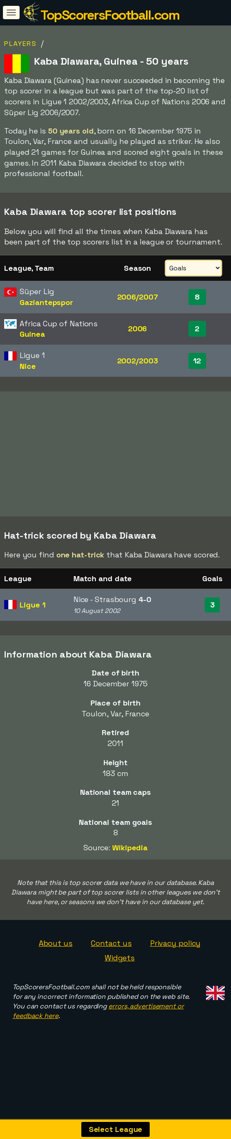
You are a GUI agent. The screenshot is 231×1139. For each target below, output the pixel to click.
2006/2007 (137, 297)
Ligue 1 (32, 607)
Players (20, 43)
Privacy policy (175, 945)
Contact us (111, 945)
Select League (116, 1129)
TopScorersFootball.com (109, 15)
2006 (137, 328)
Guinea (32, 334)
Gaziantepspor (46, 302)
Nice (28, 366)
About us (56, 945)
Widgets (120, 960)
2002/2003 (137, 360)
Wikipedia (130, 850)
